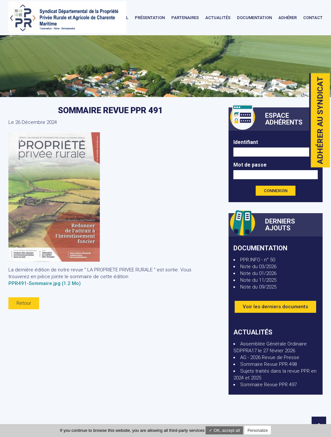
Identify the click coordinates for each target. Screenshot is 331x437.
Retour (23, 303)
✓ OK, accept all (224, 430)
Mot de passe (250, 165)
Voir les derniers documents (275, 307)
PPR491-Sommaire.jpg (44, 283)
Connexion (275, 190)
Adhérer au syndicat (320, 120)
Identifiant (245, 142)
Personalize (258, 430)
